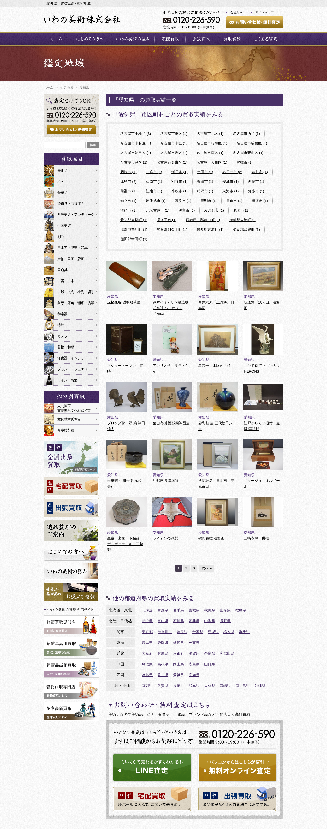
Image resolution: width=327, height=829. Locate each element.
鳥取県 (147, 664)
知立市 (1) (128, 201)
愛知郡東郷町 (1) (133, 220)
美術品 (62, 170)
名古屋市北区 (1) (210, 133)
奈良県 (209, 653)
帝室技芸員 (65, 430)
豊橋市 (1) (245, 162)
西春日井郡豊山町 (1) (203, 220)
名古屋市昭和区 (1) (212, 143)
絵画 (60, 181)
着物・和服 (65, 347)
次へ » (207, 568)
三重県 (194, 642)
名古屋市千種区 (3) (135, 133)
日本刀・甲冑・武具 (72, 248)
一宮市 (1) (154, 172)
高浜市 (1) (183, 201)
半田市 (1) (205, 172)
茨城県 (213, 632)
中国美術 (64, 226)
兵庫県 (163, 653)
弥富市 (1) (187, 210)
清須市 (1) (128, 210)
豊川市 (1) (260, 172)
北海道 (147, 610)
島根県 (163, 664)
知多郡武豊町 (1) (246, 229)
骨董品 (62, 192)
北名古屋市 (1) (157, 210)
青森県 (163, 610)
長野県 (225, 621)
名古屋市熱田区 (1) (135, 153)
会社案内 (236, 12)
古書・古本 (65, 281)
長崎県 (178, 686)
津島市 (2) (128, 181)
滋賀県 (194, 653)
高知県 (194, 675)
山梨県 (209, 621)
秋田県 (209, 610)
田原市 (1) (260, 201)
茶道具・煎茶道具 (70, 203)
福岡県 (147, 686)
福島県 (240, 610)
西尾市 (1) (256, 181)
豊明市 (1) (209, 201)
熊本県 (194, 686)
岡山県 (178, 664)
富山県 (163, 621)
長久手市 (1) (167, 220)
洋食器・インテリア (72, 358)
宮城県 (194, 610)
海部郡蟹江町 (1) (133, 229)
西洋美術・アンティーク (75, 215)
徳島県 (147, 675)
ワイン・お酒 (67, 380)
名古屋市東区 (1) (173, 133)
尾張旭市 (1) (156, 201)
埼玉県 (182, 632)
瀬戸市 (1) (179, 172)
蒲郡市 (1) (128, 191)
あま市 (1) (241, 210)
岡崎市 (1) (128, 172)
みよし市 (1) (214, 210)
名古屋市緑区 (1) (133, 162)
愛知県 (178, 642)
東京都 (147, 632)
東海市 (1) (230, 191)
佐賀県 (163, 686)
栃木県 (228, 632)
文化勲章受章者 (69, 419)
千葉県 (197, 632)
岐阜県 (147, 642)
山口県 (209, 664)
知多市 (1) (256, 191)
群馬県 (244, 632)
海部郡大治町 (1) (243, 220)
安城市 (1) (230, 181)
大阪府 (147, 653)
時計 (60, 325)
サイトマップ (264, 12)
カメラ (62, 336)
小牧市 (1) (179, 191)
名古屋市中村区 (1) (135, 143)
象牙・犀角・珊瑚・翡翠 (75, 303)
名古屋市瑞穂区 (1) (252, 143)
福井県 (194, 621)
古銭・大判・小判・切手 (75, 292)
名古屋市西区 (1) (246, 133)
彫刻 (60, 237)
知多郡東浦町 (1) (210, 229)
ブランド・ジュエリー (74, 369)
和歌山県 (227, 653)
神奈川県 (165, 632)
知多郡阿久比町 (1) (172, 229)
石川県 (178, 621)
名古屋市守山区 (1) (248, 153)
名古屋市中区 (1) (173, 143)
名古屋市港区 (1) (173, 153)
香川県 (163, 675)
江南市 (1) (154, 191)
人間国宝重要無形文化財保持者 (74, 408)
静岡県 (163, 642)
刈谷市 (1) (179, 181)
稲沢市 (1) (205, 191)
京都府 (178, 653)
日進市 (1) (234, 201)
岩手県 (178, 610)
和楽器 (62, 314)
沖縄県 (260, 686)
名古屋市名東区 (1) (172, 162)
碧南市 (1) (154, 181)
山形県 (225, 610)
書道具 (62, 270)
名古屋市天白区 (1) (212, 162)
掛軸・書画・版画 (70, 259)
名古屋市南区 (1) (210, 153)
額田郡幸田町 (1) (133, 239)
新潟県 (147, 621)
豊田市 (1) (205, 181)
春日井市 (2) (232, 172)
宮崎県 (225, 686)
